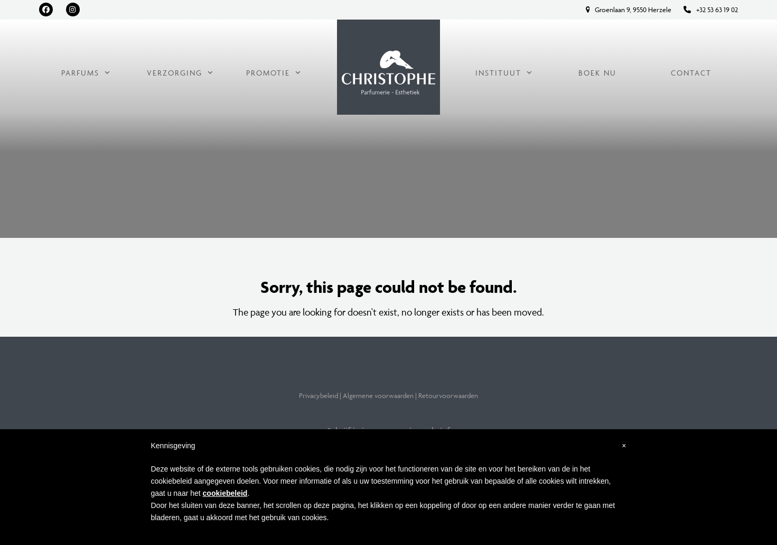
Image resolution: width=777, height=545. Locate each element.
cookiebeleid (225, 493)
